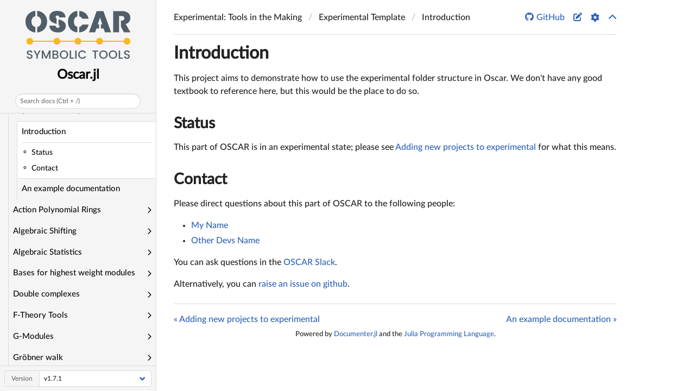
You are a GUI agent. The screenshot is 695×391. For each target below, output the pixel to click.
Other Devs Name (225, 240)
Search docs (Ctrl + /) (50, 101)
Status (194, 123)
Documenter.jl (355, 334)
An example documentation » (561, 319)
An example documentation (71, 189)
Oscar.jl (78, 74)
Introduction (44, 132)
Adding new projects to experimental (465, 147)
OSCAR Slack (309, 262)
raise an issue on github (303, 284)
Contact (200, 179)
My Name (209, 225)
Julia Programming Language (449, 334)
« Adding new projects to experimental (247, 319)
